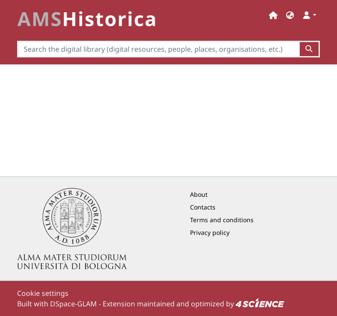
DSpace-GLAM (73, 304)
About (199, 194)
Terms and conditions (222, 220)
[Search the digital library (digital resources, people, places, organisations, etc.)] (158, 49)
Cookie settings (42, 293)
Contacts (202, 207)
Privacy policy (209, 232)
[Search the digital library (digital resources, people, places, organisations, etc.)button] (309, 49)
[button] (290, 15)
